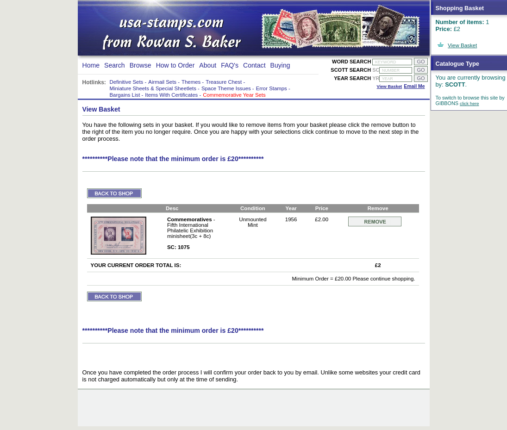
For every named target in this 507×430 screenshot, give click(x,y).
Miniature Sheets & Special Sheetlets (153, 88)
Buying (280, 65)
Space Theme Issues (226, 88)
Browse (140, 65)
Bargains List (125, 95)
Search (114, 65)
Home (91, 65)
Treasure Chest (224, 82)
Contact (254, 65)
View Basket (462, 45)
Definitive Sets (127, 82)
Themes (191, 82)
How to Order (175, 65)
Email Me (414, 86)
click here (469, 103)
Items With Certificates (171, 95)
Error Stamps (271, 88)
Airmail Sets (162, 82)
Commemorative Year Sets (234, 95)
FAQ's (229, 65)
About (207, 65)
